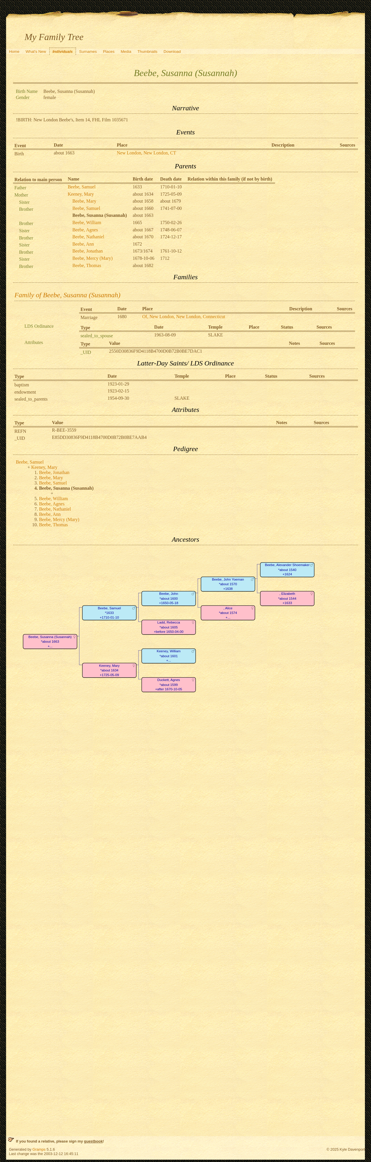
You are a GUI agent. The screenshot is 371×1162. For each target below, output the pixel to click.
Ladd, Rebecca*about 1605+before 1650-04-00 (168, 627)
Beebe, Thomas (86, 265)
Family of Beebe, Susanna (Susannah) (67, 295)
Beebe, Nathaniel (88, 236)
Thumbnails (147, 51)
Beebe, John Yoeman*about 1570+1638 (228, 584)
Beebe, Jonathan (87, 250)
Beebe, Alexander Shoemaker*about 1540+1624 (287, 570)
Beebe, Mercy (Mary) (92, 258)
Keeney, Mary (81, 194)
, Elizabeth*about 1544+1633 (287, 598)
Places (108, 51)
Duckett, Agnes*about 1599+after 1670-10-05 (168, 684)
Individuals (62, 51)
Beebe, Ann (83, 244)
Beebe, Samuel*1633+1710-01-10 (109, 612)
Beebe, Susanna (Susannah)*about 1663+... (50, 641)
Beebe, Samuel (82, 186)
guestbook (93, 1141)
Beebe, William (86, 222)
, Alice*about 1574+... (228, 612)
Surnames (88, 51)
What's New (36, 51)
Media (126, 51)
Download (172, 51)
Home (14, 51)
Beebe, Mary (84, 201)
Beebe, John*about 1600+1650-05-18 (168, 598)
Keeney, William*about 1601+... (168, 656)
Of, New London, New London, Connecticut (183, 316)
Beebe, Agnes (85, 229)
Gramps (39, 1149)
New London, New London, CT (146, 152)
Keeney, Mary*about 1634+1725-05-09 (109, 670)
